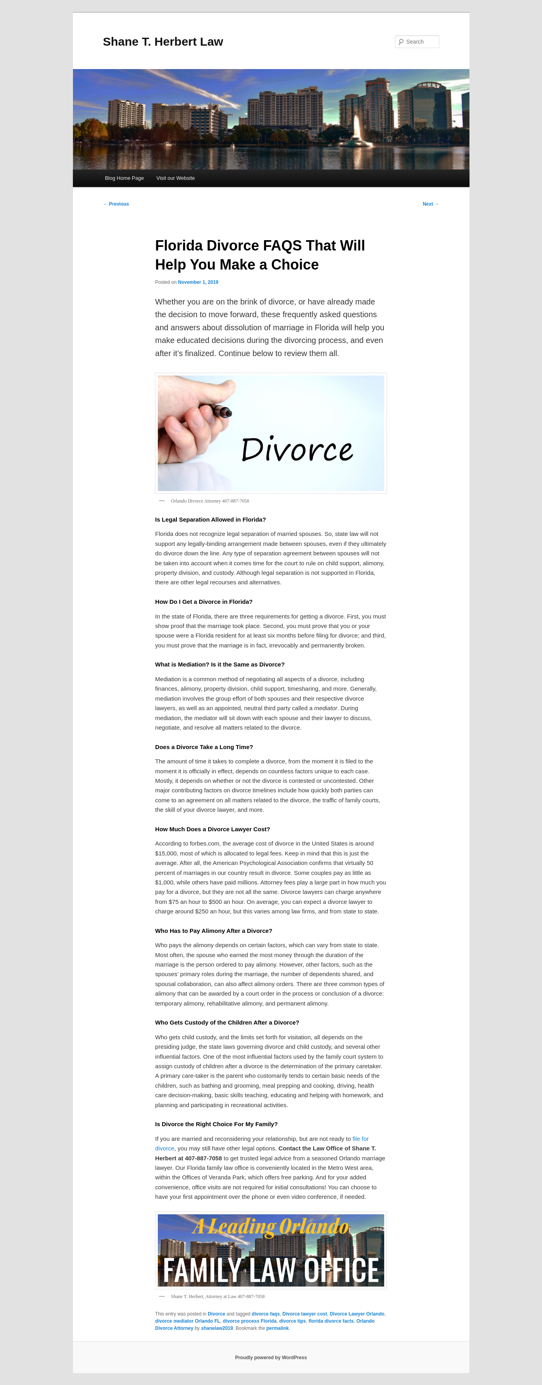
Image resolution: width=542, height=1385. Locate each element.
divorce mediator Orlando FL (187, 1321)
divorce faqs (266, 1314)
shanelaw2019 (217, 1328)
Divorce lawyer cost (304, 1314)
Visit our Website (175, 178)
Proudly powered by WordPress (271, 1357)
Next (431, 204)
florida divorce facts (331, 1321)
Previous (116, 204)
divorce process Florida (249, 1321)
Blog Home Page (124, 178)
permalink (277, 1328)
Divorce (216, 1314)
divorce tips (292, 1321)
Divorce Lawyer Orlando (357, 1314)
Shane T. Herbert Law (163, 41)
